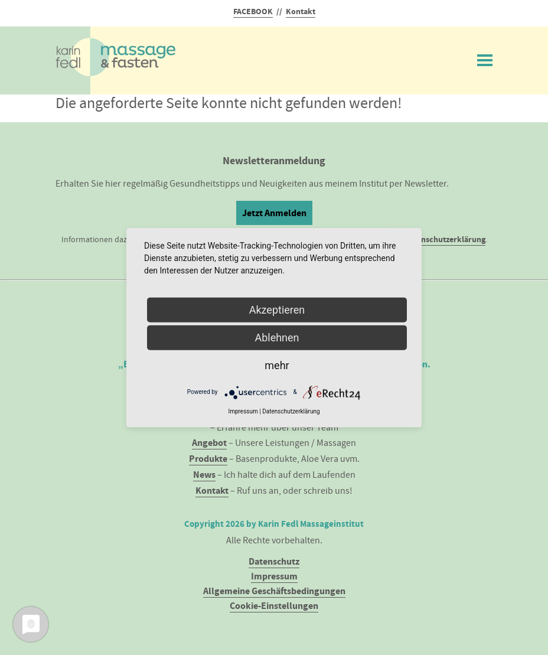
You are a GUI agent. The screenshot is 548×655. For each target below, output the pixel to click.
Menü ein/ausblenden (484, 58)
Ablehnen (277, 337)
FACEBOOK (253, 11)
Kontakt (300, 11)
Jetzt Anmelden (274, 213)
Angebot (209, 442)
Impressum (274, 576)
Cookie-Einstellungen (274, 605)
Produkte (208, 458)
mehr (277, 365)
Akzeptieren (277, 309)
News (204, 474)
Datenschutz (274, 561)
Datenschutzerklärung (445, 239)
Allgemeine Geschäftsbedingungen (274, 591)
